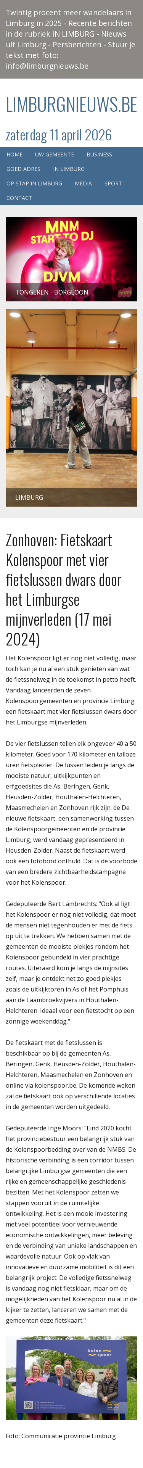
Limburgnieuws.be (71, 103)
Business (99, 154)
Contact (19, 197)
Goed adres (23, 168)
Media (83, 183)
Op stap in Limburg (34, 183)
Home (14, 154)
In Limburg (69, 168)
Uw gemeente (54, 154)
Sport (113, 183)
